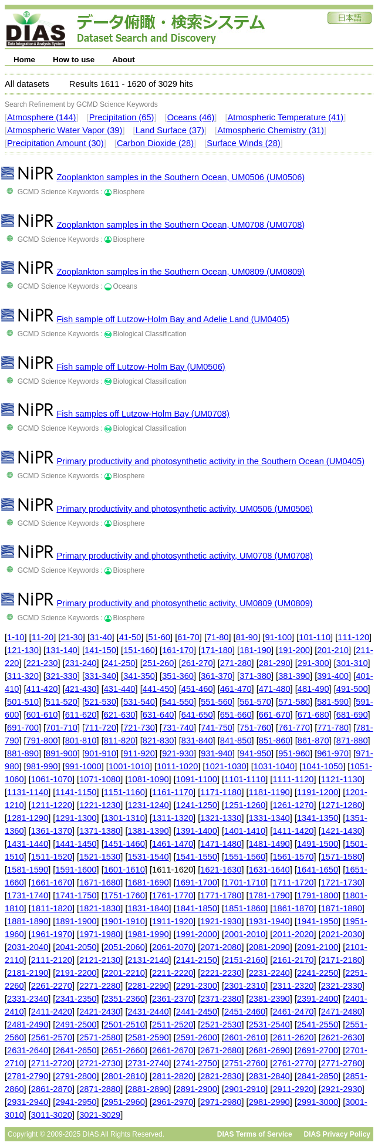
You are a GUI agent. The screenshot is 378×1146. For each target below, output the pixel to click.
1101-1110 (244, 779)
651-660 (236, 714)
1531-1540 (147, 856)
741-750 (216, 727)
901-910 (100, 753)
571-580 (294, 701)
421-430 (81, 689)
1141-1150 (75, 792)
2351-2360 (124, 998)
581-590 (333, 701)
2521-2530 (220, 1024)
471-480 (275, 689)
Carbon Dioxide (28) (155, 143)
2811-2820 (172, 1076)
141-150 (100, 650)
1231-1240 (147, 805)
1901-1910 (124, 921)
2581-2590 (147, 1037)
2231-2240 (269, 973)
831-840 (197, 740)
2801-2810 (124, 1076)
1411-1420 (292, 831)
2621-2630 (341, 1037)
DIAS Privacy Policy (337, 1134)
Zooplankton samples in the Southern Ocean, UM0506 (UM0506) (180, 177)
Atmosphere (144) (41, 117)
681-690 (352, 714)
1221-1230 (99, 805)
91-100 (278, 637)
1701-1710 (244, 882)
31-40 (101, 637)
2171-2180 (341, 960)
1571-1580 (341, 856)
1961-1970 (51, 934)
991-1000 (83, 766)
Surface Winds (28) (243, 143)
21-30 (71, 637)
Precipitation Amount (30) (55, 143)
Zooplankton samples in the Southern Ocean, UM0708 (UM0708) (180, 224)
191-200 (294, 650)
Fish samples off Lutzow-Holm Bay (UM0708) (143, 413)
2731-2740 (147, 1063)
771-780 (333, 727)
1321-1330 (220, 818)
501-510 (23, 701)
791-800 (42, 740)
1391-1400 (196, 831)
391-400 (333, 676)
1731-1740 (27, 895)
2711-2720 (51, 1063)
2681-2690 (269, 1050)
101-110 (314, 637)
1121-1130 (341, 779)
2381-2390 (269, 998)
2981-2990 (269, 1102)
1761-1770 (172, 895)
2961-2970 (172, 1102)
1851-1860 (244, 908)
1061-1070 (51, 779)
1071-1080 (99, 779)
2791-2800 (75, 1076)
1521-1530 (99, 856)
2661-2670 (172, 1050)
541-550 (178, 701)
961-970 (333, 753)
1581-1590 (27, 869)
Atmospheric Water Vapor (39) (64, 130)
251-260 (158, 663)
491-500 (352, 689)
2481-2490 (27, 1024)
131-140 (61, 650)
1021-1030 (226, 766)
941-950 (255, 753)
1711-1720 (292, 882)
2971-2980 (220, 1102)
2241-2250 (317, 973)
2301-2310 (244, 986)
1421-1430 (341, 831)
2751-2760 (244, 1063)
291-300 (313, 663)
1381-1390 (147, 831)
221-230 (42, 663)
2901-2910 (244, 1089)
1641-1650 (317, 869)
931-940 (216, 753)
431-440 (120, 689)
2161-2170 (292, 960)
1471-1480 (220, 843)
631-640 (158, 714)
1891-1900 (75, 921)
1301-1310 (124, 818)
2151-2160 (244, 960)
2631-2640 (27, 1050)
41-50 (130, 637)
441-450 (158, 689)
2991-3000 (317, 1102)
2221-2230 (220, 973)
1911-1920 (172, 921)
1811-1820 (51, 908)
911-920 (139, 753)
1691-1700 (196, 882)
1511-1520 (51, 856)
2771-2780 (341, 1063)
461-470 (236, 689)
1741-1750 (75, 895)
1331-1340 (269, 818)
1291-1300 (75, 818)
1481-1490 (269, 843)
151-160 (139, 650)
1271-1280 (341, 805)
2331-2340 (27, 998)
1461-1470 (172, 843)
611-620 (81, 714)
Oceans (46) (191, 117)
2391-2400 (317, 998)
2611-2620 (292, 1037)
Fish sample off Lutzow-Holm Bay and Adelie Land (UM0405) (172, 319)
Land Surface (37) (170, 130)
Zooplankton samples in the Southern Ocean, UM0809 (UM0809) (180, 271)
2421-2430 (99, 1011)
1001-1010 (129, 766)
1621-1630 (220, 869)
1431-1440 (27, 843)
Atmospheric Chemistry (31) (270, 130)
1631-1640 (269, 869)
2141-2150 (196, 960)
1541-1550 (196, 856)
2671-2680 (220, 1050)
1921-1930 (220, 921)
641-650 (197, 714)
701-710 (61, 727)
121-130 (23, 650)
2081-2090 (269, 947)
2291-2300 (196, 986)
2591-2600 (196, 1037)
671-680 (313, 714)
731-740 (178, 727)
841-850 (236, 740)
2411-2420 (51, 1011)
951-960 (294, 753)
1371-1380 (99, 831)
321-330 (61, 676)
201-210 (333, 650)
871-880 (352, 740)
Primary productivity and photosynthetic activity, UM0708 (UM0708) (184, 555)
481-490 (313, 689)
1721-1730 (341, 882)
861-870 (313, 740)
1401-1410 (244, 831)
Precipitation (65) (121, 117)
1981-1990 (147, 934)
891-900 (61, 753)
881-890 (23, 753)
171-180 (216, 650)
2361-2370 (172, 998)
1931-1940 (269, 921)
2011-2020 (292, 934)
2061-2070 (172, 947)
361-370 (216, 676)
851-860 (275, 740)
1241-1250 (196, 805)
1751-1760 (124, 895)
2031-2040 (27, 947)
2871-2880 (99, 1089)
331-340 (100, 676)
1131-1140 (27, 792)
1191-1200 (317, 792)
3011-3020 (51, 1115)
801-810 (81, 740)
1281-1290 (27, 818)
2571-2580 (99, 1037)
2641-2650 (75, 1050)
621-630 (120, 714)
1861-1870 (292, 908)
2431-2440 (147, 1011)
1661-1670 (51, 882)
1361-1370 (51, 831)
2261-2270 (51, 986)
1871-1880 (341, 908)
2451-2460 (244, 1011)
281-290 (275, 663)
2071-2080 (220, 947)
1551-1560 (244, 856)
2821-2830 (220, 1076)
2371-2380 (220, 998)
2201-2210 (124, 973)
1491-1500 (317, 843)
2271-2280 (99, 986)
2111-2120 (51, 960)
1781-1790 (269, 895)
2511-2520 (172, 1024)
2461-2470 (292, 1011)
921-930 (178, 753)
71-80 (218, 637)
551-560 (216, 701)
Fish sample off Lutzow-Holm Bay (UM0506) (140, 366)
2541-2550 (317, 1024)
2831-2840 (269, 1076)
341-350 (139, 676)
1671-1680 (99, 882)
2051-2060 (124, 947)
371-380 (255, 676)
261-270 (197, 663)
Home (24, 59)
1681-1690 (147, 882)
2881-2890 (147, 1089)
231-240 (81, 663)
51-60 (159, 637)
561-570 (255, 701)
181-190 (255, 650)
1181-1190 (269, 792)
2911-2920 (292, 1089)
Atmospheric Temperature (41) (286, 117)
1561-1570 (292, 856)
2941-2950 (75, 1102)
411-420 (42, 689)
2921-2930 (341, 1089)
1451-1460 (124, 843)
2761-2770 (292, 1063)
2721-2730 (99, 1063)
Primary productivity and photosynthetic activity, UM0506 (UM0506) (184, 508)
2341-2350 (75, 998)
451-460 (197, 689)
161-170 (178, 650)
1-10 (15, 637)
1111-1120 (292, 779)
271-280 (236, 663)
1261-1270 (292, 805)
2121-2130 (99, 960)
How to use (74, 59)
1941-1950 (317, 921)
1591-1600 (75, 869)
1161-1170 (172, 792)
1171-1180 (220, 792)
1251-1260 (244, 805)
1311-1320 (172, 818)
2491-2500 (75, 1024)
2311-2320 (292, 986)
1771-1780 (220, 895)
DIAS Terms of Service (254, 1134)
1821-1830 (99, 908)
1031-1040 (274, 766)
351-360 (178, 676)
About (123, 59)
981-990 (42, 766)
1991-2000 (196, 934)
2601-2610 (244, 1037)
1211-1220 (51, 805)
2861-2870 (51, 1089)
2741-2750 (196, 1063)
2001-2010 (244, 934)
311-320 (23, 676)
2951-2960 (124, 1102)
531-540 (139, 701)
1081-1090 (147, 779)
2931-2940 (27, 1102)
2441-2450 (196, 1011)
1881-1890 (27, 921)
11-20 (43, 637)
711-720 (100, 727)
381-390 (294, 676)
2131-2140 (147, 960)
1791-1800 (317, 895)
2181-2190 (27, 973)
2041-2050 (75, 947)
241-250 (120, 663)
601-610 (42, 714)
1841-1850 (196, 908)
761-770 (294, 727)
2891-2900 (196, 1089)
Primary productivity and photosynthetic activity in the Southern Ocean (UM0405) (210, 461)
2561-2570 (51, 1037)
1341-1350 (317, 818)
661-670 (275, 714)
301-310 (352, 663)
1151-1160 (124, 792)
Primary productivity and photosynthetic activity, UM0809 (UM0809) (184, 603)
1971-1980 (99, 934)
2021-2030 (341, 934)
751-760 (255, 727)
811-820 (120, 740)
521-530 (100, 701)
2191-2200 (75, 973)
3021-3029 (99, 1115)
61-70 (188, 637)
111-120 (353, 637)
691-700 (23, 727)
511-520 (61, 701)
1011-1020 (177, 766)
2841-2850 (317, 1076)
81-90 (247, 637)
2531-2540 (269, 1024)
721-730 (139, 727)
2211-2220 (172, 973)
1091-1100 (196, 779)
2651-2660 (124, 1050)
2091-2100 (317, 947)
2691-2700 (317, 1050)
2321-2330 (341, 986)
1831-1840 (147, 908)
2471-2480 (341, 1011)
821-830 (158, 740)
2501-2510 (124, 1024)
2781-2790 (27, 1076)
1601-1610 (124, 869)
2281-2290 (147, 986)
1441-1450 (75, 843)
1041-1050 (322, 766)
